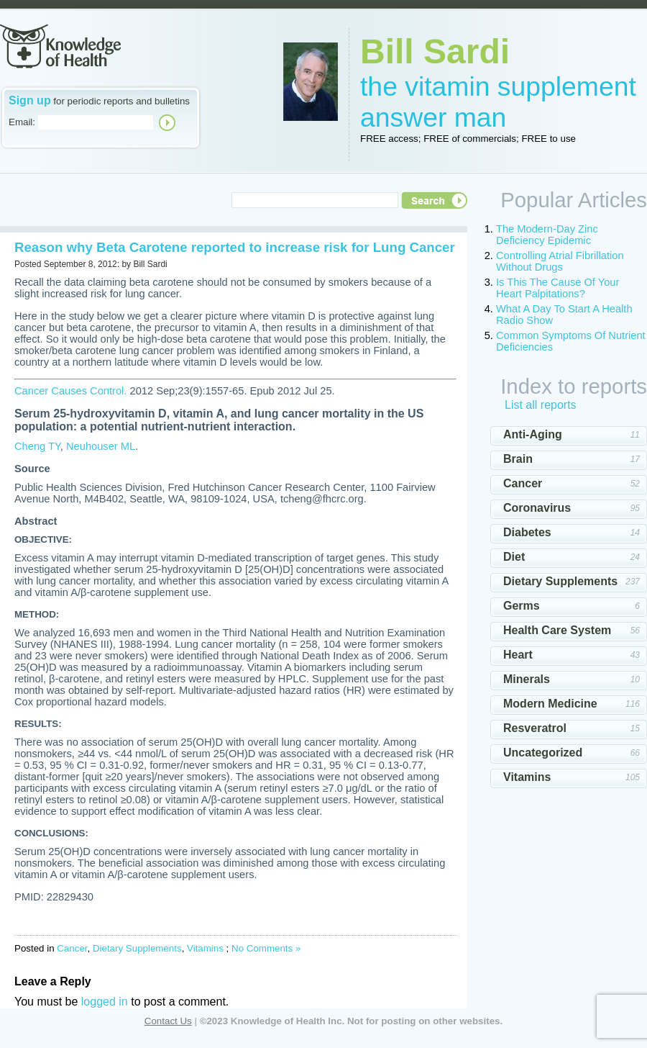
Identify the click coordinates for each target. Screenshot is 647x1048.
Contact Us (168, 1021)
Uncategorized (542, 752)
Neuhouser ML (100, 446)
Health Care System (557, 630)
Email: (22, 122)
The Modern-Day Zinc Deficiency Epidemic (547, 234)
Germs (521, 606)
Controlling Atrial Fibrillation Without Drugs (560, 261)
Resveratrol (534, 728)
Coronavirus (537, 508)
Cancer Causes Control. (70, 391)
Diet (514, 557)
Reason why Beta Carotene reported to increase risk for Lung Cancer (234, 247)
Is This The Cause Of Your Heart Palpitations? (557, 287)
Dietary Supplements (137, 948)
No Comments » (265, 948)
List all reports (541, 405)
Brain (518, 459)
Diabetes (527, 532)
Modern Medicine (550, 703)
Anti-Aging (532, 434)
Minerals (526, 679)
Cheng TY (37, 446)
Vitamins (205, 948)
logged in (104, 1001)
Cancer (72, 948)
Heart (518, 655)
